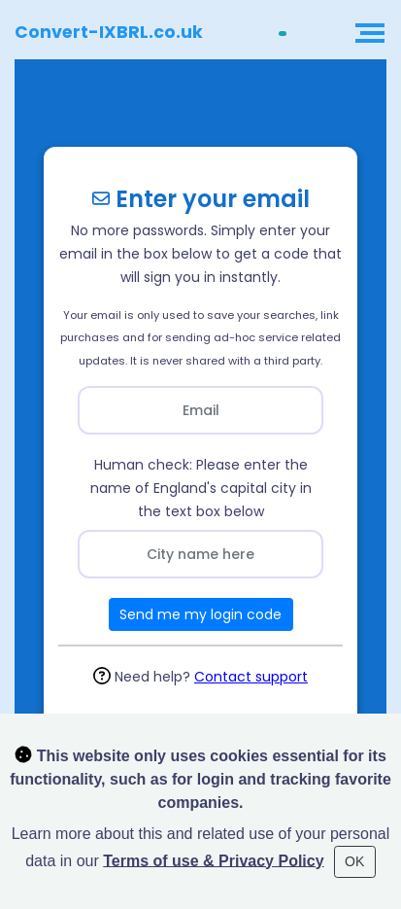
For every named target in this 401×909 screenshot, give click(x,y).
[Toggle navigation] (367, 34)
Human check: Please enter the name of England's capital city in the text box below (201, 488)
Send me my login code (200, 614)
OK (354, 861)
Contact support (251, 676)
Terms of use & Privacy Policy (213, 860)
